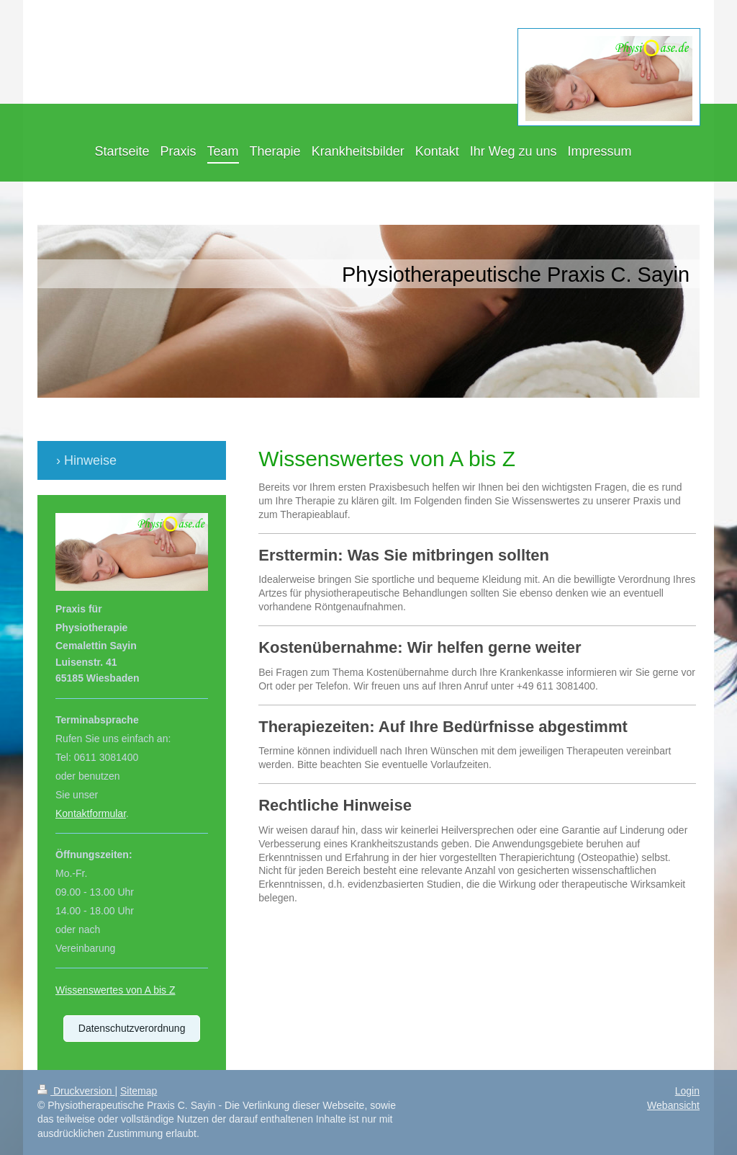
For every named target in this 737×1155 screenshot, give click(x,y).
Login (687, 1091)
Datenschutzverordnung (132, 1028)
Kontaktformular (90, 813)
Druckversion (75, 1091)
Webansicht (673, 1105)
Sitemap (138, 1091)
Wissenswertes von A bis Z (115, 990)
